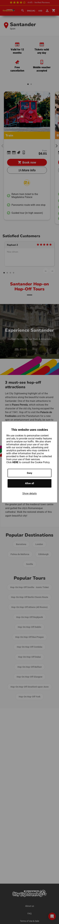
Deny (29, 473)
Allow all (29, 483)
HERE (15, 462)
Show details (29, 493)
